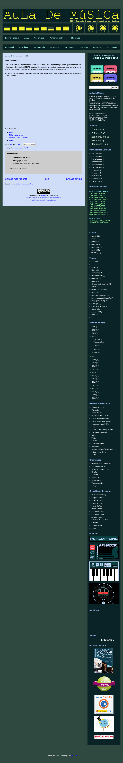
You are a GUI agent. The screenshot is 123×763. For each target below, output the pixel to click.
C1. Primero (24, 47)
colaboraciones (96, 276)
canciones (18, 148)
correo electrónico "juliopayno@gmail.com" (103, 107)
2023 (94, 333)
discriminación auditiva (99, 284)
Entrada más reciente (16, 179)
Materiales (75, 38)
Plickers (96, 345)
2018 (94, 366)
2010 (94, 392)
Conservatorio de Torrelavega (102, 449)
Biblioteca (95, 523)
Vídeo (11, 140)
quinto (93, 244)
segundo (94, 247)
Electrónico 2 (96, 181)
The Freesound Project (99, 432)
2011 (94, 388)
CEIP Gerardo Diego (99, 495)
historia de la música (99, 295)
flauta (93, 292)
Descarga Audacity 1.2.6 (100, 469)
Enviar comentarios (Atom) (25, 184)
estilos (93, 287)
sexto (93, 250)
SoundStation (96, 480)
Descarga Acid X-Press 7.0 (101, 464)
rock (93, 317)
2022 (94, 336)
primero (94, 242)
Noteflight (94, 472)
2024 (94, 330)
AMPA (93, 528)
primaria (94, 312)
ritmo (93, 315)
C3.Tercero (54, 47)
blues (93, 270)
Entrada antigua (74, 179)
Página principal (12, 38)
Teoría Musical (96, 413)
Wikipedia (95, 446)
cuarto (93, 236)
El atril (93, 455)
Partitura (12, 132)
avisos (93, 267)
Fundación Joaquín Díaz (100, 424)
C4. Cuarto (69, 47)
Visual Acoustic (96, 483)
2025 (94, 327)
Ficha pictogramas (16, 135)
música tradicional (98, 306)
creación (94, 278)
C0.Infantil (9, 47)
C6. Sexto (97, 47)
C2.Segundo (39, 47)
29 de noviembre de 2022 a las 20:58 (26, 164)
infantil (25, 148)
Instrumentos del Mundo (100, 418)
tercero (93, 253)
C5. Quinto (83, 47)
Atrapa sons (95, 427)
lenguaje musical (97, 301)
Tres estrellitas (98, 342)
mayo (96, 352)
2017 (94, 369)
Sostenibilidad (96, 525)
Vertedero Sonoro (97, 407)
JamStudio (95, 477)
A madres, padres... (58, 38)
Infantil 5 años (96, 509)
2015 (94, 376)
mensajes (95, 303)
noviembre (98, 339)
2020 (94, 360)
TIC (92, 264)
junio (96, 349)
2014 (94, 379)
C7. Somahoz (112, 47)
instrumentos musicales (100, 298)
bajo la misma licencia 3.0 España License (43, 200)
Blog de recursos (97, 498)
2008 (94, 398)
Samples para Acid (98, 466)
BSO (93, 262)
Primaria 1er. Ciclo (98, 511)
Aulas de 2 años (97, 500)
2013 (94, 382)
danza (93, 281)
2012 (94, 385)
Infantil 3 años (96, 503)
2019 (94, 363)
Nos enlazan (39, 38)
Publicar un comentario (18, 168)
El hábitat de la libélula (99, 520)
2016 (94, 372)
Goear (93, 435)
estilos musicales (97, 289)
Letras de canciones (98, 452)
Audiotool (94, 475)
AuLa (26, 38)
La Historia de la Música (100, 416)
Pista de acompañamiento (18, 138)
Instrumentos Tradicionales (101, 421)
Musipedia (95, 410)
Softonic (94, 441)
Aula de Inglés (96, 517)
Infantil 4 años (96, 506)
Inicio (46, 179)
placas (93, 309)
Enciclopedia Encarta (99, 443)
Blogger (74, 756)
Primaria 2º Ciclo (97, 514)
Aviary (93, 486)
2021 (94, 356)
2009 (94, 395)
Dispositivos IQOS (20, 157)
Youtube (94, 438)
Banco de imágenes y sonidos (102, 430)
